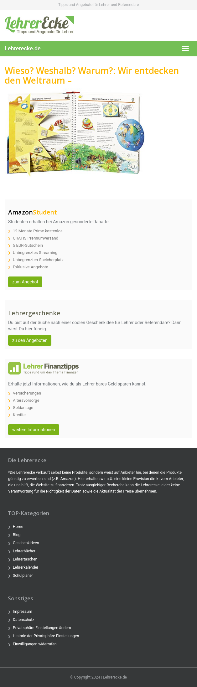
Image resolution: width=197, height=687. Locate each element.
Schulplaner (23, 575)
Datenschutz (23, 619)
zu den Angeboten (29, 340)
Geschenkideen (26, 543)
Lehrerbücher (24, 551)
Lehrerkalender (25, 567)
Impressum (22, 611)
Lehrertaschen (25, 559)
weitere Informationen (33, 429)
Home (18, 526)
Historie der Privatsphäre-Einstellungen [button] (46, 636)
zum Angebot (25, 281)
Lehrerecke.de (23, 48)
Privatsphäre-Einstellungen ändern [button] (42, 628)
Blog (16, 535)
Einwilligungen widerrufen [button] (34, 644)
